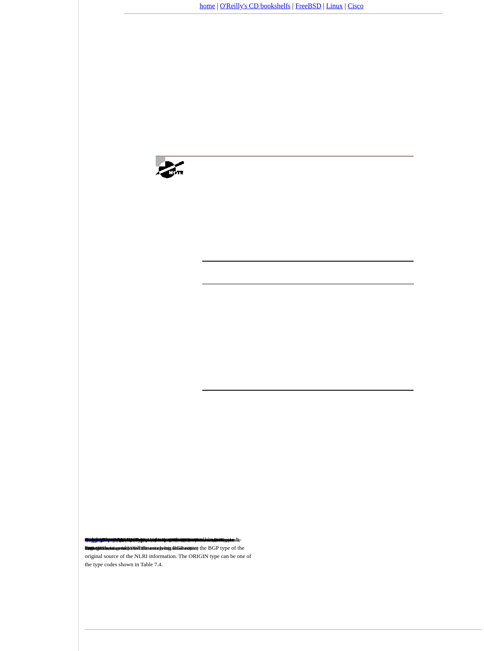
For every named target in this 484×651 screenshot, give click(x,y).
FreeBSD (308, 6)
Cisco (355, 6)
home (207, 6)
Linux (334, 6)
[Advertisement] (39, 322)
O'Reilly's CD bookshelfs (255, 6)
